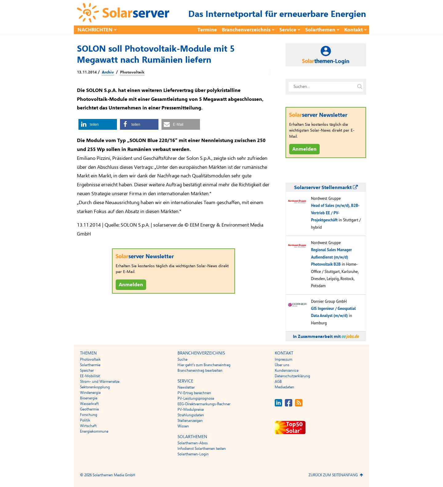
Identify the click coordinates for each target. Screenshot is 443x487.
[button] (97, 124)
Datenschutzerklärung (292, 376)
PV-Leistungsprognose (196, 398)
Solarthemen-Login (193, 454)
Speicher (87, 370)
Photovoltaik (132, 72)
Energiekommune (94, 431)
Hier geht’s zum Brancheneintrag (204, 364)
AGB (278, 381)
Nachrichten (95, 29)
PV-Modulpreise (191, 409)
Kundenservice (286, 370)
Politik (85, 420)
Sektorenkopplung (95, 387)
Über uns (282, 364)
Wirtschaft (88, 425)
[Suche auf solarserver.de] (359, 86)
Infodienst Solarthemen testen (202, 448)
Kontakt (353, 29)
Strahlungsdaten (191, 415)
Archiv (108, 72)
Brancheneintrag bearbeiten (200, 370)
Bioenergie (88, 398)
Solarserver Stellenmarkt (326, 187)
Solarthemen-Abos (193, 443)
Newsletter (186, 387)
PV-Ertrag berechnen (194, 392)
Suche (182, 359)
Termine (207, 29)
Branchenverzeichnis (246, 29)
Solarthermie (90, 364)
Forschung (88, 414)
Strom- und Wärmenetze (99, 381)
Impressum (283, 359)
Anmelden (131, 284)
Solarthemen (320, 29)
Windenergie (90, 392)
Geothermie (89, 409)
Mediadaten (284, 387)
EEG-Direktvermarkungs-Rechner (204, 404)
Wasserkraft (89, 403)
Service (287, 29)
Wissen (183, 426)
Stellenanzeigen (190, 420)
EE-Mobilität (90, 376)
